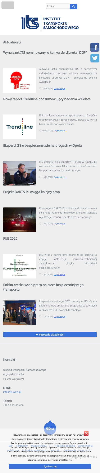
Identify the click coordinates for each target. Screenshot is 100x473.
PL (84, 6)
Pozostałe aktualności (51, 334)
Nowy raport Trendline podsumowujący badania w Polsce (47, 99)
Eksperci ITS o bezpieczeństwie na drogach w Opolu (42, 145)
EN (89, 6)
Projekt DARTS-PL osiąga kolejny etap (31, 191)
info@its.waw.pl (12, 391)
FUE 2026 (10, 238)
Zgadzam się (50, 466)
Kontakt (9, 359)
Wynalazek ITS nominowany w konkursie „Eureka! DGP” (45, 52)
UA (95, 6)
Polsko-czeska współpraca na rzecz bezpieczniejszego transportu (43, 287)
